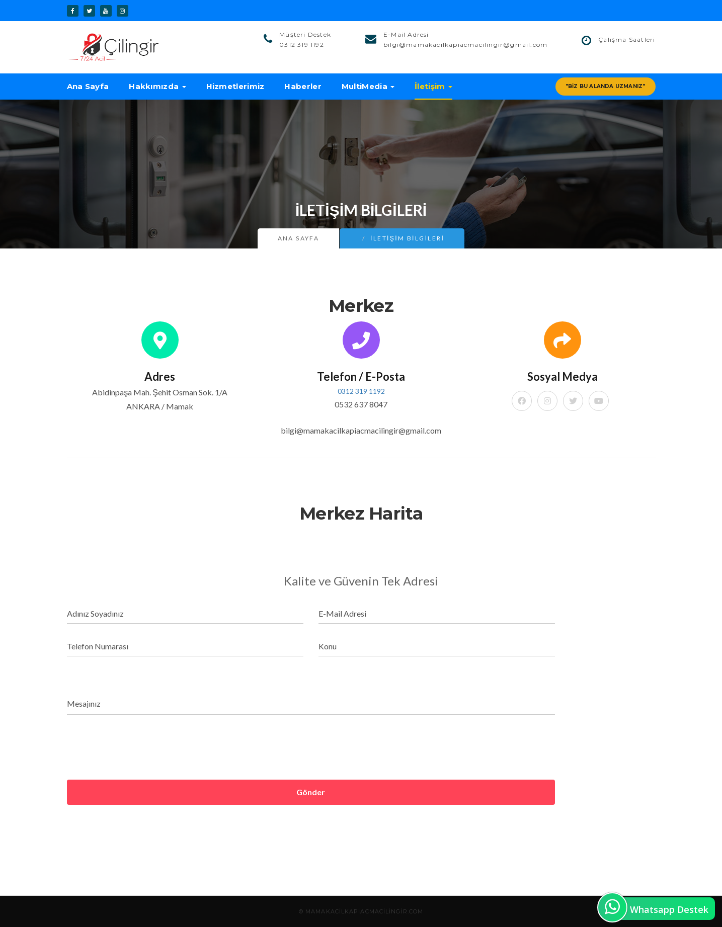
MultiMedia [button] (368, 86)
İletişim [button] (433, 86)
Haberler (302, 86)
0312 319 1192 (361, 391)
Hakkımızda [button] (157, 86)
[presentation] (143, 748)
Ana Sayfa (88, 86)
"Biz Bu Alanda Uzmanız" (606, 86)
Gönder (310, 792)
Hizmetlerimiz (235, 86)
